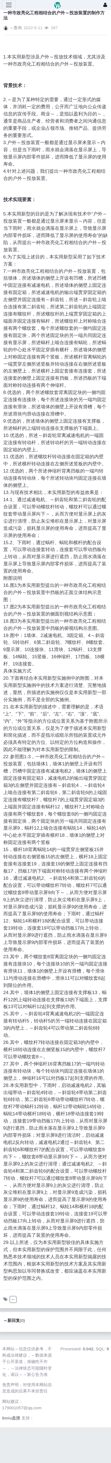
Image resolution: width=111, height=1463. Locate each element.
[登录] (105, 5)
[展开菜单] (9, 5)
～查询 (15, 27)
